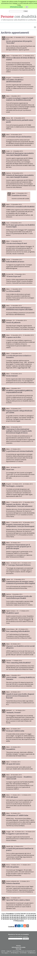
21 (9, 915)
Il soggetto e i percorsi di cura (17, 834)
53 (30, 917)
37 (1, 917)
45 (16, 917)
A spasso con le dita (13, 337)
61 (9, 919)
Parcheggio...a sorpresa (14, 486)
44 (14, 917)
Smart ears (10, 469)
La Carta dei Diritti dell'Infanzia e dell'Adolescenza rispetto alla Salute (19, 308)
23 (12, 915)
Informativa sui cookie (18, 947)
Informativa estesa (16, 7)
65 (16, 919)
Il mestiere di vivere (19, 195)
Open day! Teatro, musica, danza (18, 900)
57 (1, 919)
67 (19, 919)
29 (23, 915)
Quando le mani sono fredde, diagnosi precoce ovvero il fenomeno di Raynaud (20, 696)
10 (24, 913)
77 (14, 921)
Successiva (20, 921)
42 (10, 917)
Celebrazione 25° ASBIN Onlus (17, 815)
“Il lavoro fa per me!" (13, 276)
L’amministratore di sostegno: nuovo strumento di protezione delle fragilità (20, 582)
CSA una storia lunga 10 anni (16, 243)
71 (26, 919)
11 (26, 913)
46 (17, 917)
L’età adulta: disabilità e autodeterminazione (14, 81)
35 (33, 915)
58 (3, 919)
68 (21, 919)
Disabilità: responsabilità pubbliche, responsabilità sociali (19, 391)
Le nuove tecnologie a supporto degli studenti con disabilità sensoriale (19, 99)
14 (31, 913)
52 (28, 917)
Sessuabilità (10, 749)
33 (30, 915)
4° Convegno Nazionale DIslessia (18, 565)
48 (21, 917)
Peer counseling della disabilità (17, 631)
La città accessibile (13, 291)
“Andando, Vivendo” (13, 712)
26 (17, 915)
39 (5, 917)
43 (12, 917)
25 (16, 915)
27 (19, 915)
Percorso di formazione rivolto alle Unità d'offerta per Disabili (19, 597)
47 (19, 917)
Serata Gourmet (12, 376)
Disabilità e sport (12, 613)
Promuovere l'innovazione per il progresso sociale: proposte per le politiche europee (18, 546)
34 (32, 915)
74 (32, 919)
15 (33, 913)
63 (12, 919)
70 (24, 919)
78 (16, 921)
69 (23, 919)
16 (34, 913)
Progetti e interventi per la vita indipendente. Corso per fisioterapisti (20, 525)
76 (35, 919)
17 (1, 915)
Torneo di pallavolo (13, 322)
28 (21, 915)
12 (27, 913)
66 (17, 919)
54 (32, 917)
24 (14, 915)
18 (3, 915)
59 (5, 919)
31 (26, 915)
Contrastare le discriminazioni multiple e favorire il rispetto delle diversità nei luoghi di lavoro (19, 431)
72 (28, 919)
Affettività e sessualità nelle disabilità (20, 207)
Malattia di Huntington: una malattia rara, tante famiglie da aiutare (20, 154)
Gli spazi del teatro (13, 764)
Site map (18, 949)
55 (33, 917)
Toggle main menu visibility (35, 27)
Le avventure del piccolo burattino (18, 137)
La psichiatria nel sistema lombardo (19, 451)
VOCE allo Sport (12, 797)
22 (10, 915)
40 (7, 917)
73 (30, 919)
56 (35, 917)
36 (35, 915)
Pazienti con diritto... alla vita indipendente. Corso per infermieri (19, 505)
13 (29, 913)
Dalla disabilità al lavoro (15, 262)
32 (28, 915)
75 (33, 919)
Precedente (10, 913)
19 (5, 915)
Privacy (18, 945)
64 (14, 919)
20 (7, 915)
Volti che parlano (12, 867)
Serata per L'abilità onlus (15, 731)
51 (26, 917)
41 (9, 917)
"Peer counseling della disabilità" (18, 663)
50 (24, 917)
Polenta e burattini (13, 883)
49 (23, 917)
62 (10, 919)
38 (3, 917)
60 (7, 919)
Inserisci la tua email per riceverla (18, 936)
